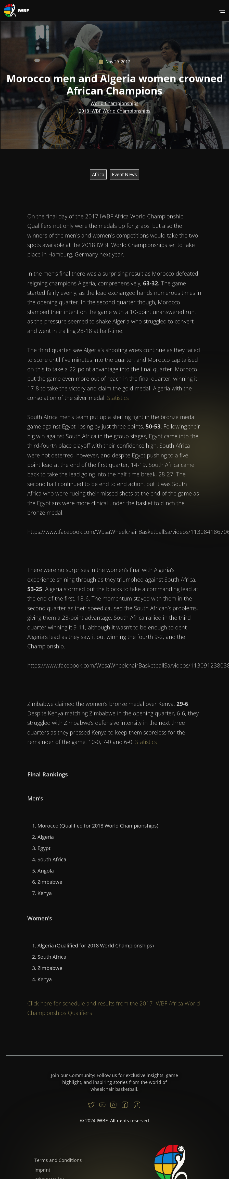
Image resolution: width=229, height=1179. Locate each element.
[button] (221, 10)
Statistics (118, 401)
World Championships (114, 103)
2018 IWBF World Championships (114, 111)
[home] (16, 10)
